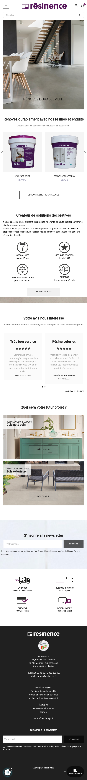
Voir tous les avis (74, 391)
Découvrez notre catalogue (43, 195)
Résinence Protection (64, 176)
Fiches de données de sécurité (43, 698)
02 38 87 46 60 (38, 673)
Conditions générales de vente (43, 694)
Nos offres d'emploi (43, 718)
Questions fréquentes (43, 708)
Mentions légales (43, 687)
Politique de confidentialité (43, 691)
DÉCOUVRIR (43, 449)
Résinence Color (22, 176)
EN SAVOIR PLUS (44, 291)
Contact (43, 712)
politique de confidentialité (58, 551)
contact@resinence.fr (46, 676)
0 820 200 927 (53, 673)
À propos (43, 705)
